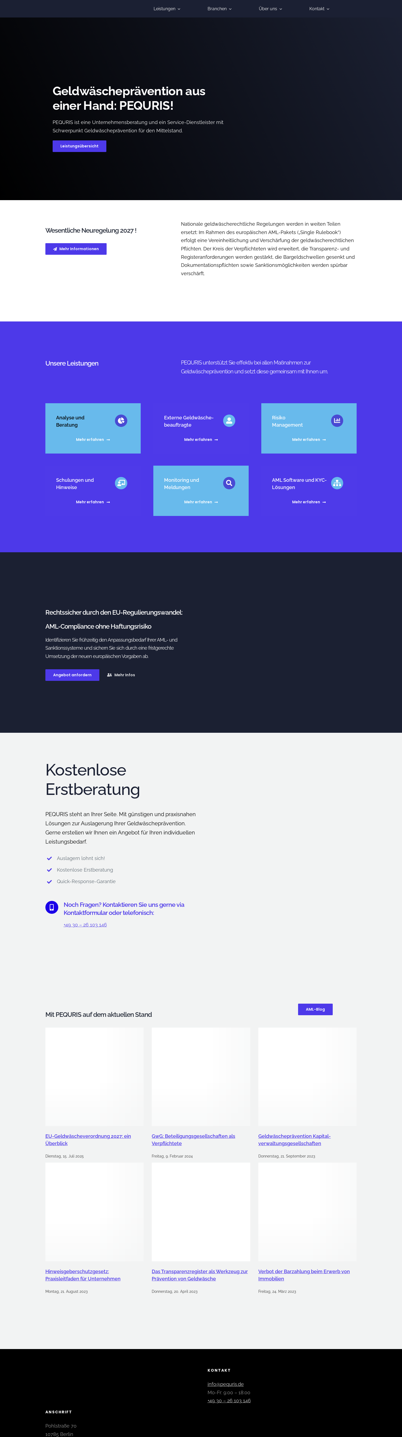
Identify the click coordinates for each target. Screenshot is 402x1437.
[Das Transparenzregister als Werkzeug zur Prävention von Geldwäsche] (201, 1210)
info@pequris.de (226, 1382)
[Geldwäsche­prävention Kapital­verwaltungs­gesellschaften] (307, 1074)
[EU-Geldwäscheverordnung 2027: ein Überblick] (94, 1074)
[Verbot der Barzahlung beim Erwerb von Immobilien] (307, 1210)
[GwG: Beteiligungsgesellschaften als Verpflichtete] (201, 1074)
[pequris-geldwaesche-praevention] (73, 4)
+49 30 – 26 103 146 (85, 923)
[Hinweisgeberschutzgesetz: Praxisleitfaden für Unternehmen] (94, 1210)
